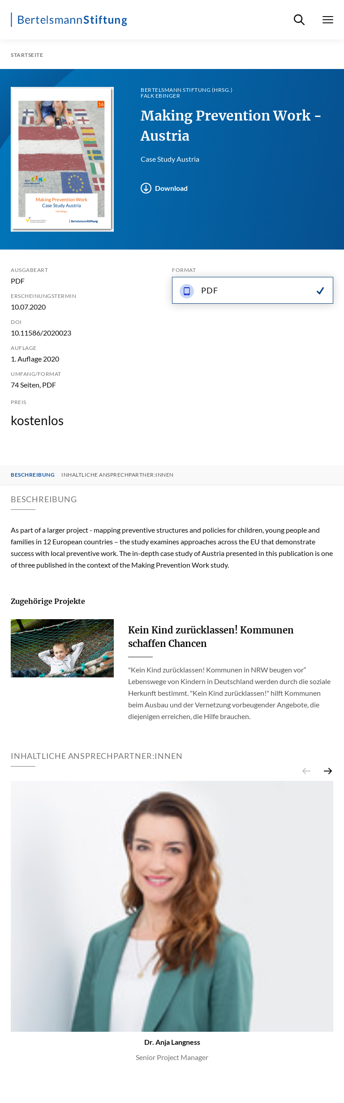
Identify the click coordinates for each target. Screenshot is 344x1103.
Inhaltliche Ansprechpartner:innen (117, 475)
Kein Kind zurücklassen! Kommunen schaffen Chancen (211, 637)
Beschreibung (33, 475)
